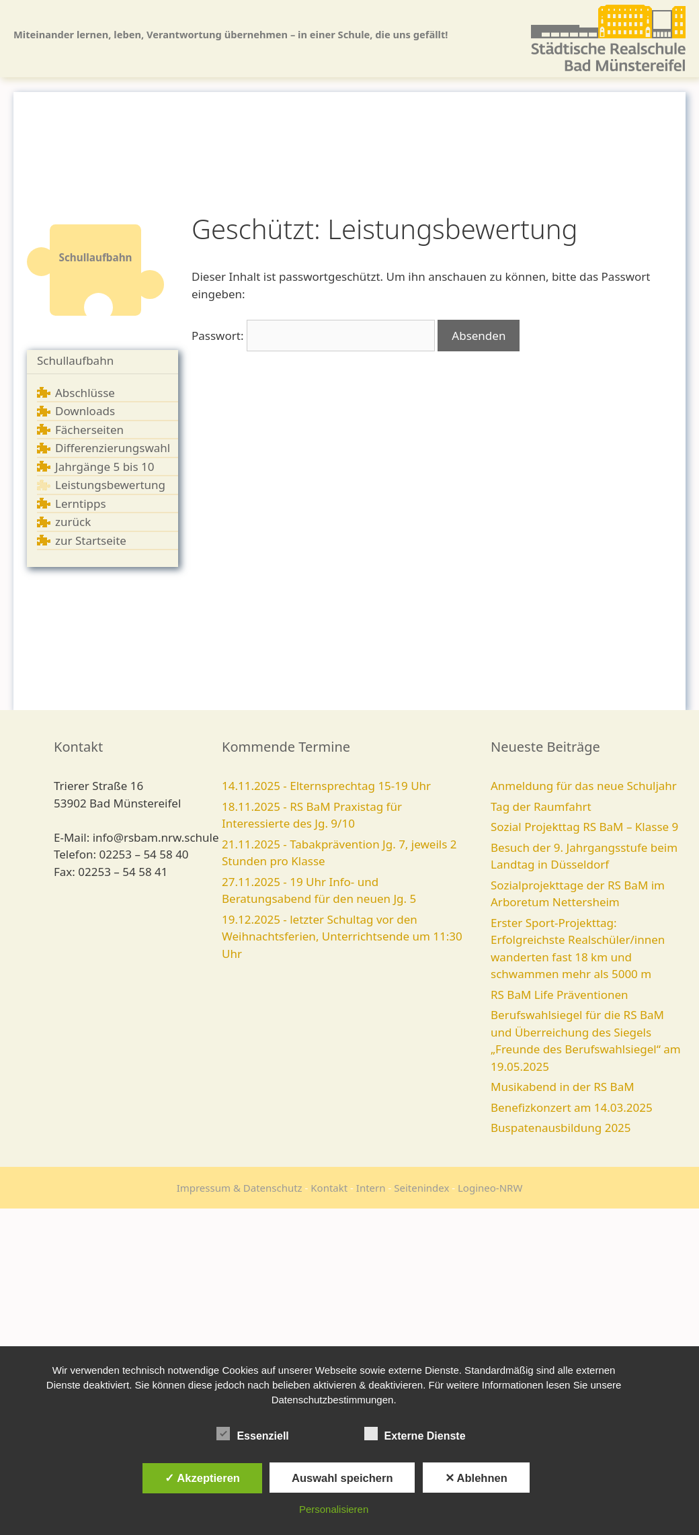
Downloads (85, 411)
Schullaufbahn (75, 360)
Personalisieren (333, 1509)
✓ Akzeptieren (202, 1478)
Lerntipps (80, 503)
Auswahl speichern (342, 1478)
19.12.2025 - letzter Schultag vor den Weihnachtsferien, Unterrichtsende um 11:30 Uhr (342, 936)
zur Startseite (90, 540)
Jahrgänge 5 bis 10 (105, 466)
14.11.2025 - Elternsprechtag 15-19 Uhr (326, 785)
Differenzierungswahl (112, 447)
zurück (73, 521)
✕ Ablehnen (476, 1478)
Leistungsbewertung (110, 484)
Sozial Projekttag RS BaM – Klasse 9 (584, 826)
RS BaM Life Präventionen (559, 994)
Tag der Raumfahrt (541, 806)
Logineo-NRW (490, 1187)
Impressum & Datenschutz (239, 1187)
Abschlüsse (85, 392)
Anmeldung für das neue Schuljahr (584, 785)
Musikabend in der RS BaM (562, 1086)
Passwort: (313, 335)
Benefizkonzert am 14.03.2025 (572, 1107)
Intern (371, 1187)
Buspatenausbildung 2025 (561, 1127)
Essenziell (252, 1434)
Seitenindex (421, 1187)
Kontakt (329, 1187)
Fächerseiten (89, 429)
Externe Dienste (415, 1434)
